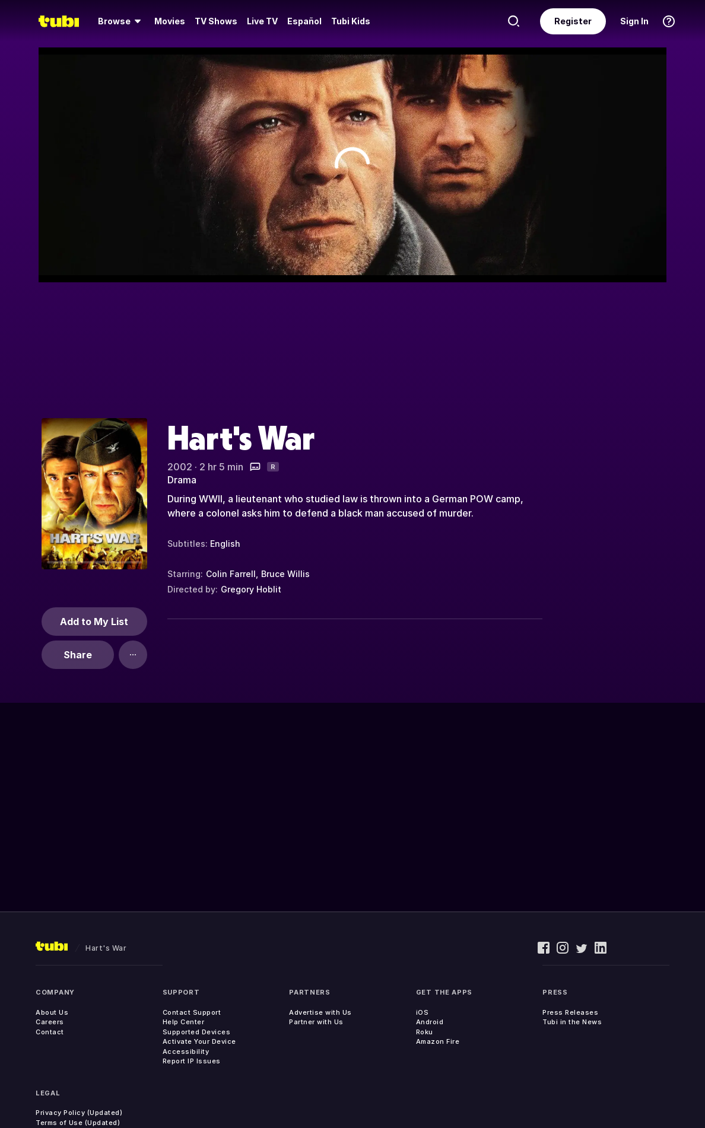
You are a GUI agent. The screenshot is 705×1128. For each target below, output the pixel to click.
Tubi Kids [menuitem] (350, 21)
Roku (424, 1032)
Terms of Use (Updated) (78, 1123)
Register (573, 21)
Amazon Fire (438, 1041)
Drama (181, 480)
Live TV (262, 21)
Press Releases (570, 1012)
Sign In (634, 21)
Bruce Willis (285, 574)
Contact (50, 1032)
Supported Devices (197, 1032)
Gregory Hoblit (251, 589)
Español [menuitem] (304, 21)
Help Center (184, 1022)
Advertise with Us (320, 1012)
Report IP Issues (192, 1061)
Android (430, 1022)
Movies (169, 21)
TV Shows (216, 21)
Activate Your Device (199, 1041)
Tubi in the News (572, 1022)
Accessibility (186, 1051)
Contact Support (192, 1012)
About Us (52, 1012)
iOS (422, 1012)
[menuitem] (121, 21)
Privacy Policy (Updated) (79, 1112)
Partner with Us (316, 1022)
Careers (50, 1022)
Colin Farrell (231, 574)
